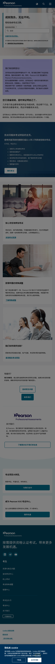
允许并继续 (34, 660)
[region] (27, 654)
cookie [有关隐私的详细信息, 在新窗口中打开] (38, 655)
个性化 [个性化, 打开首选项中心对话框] (19, 660)
